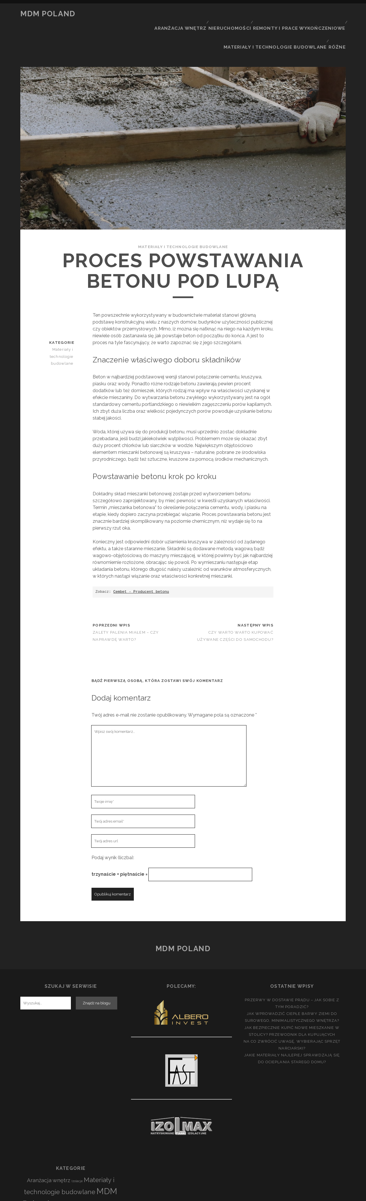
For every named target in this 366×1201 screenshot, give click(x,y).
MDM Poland (47, 13)
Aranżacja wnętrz (191, 14)
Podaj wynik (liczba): (113, 825)
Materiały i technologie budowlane (280, 21)
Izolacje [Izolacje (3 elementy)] (77, 1149)
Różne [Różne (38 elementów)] (102, 1182)
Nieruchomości (238, 14)
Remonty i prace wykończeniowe (303, 14)
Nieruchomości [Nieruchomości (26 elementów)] (70, 1172)
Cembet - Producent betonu (141, 559)
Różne (338, 21)
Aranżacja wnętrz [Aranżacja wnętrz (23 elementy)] (48, 1148)
